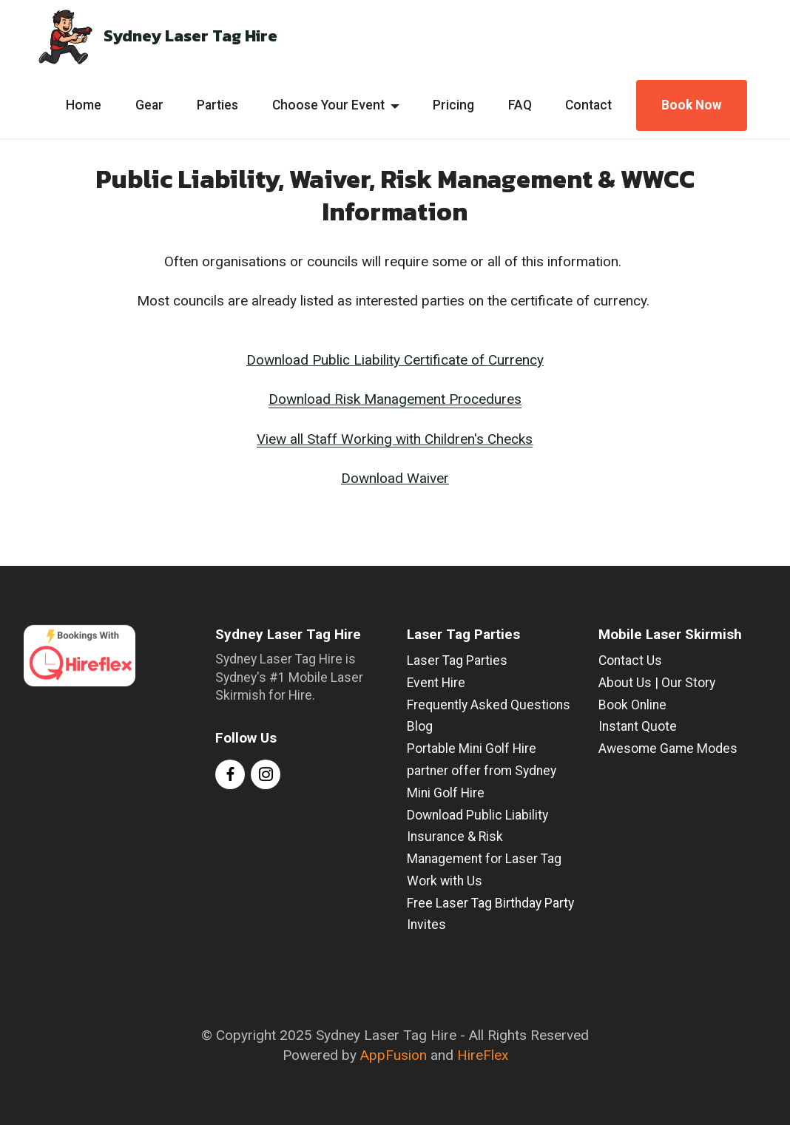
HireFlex (482, 1055)
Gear (149, 105)
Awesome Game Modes (667, 748)
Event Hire (436, 682)
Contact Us (630, 660)
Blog (420, 726)
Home (83, 105)
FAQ (520, 105)
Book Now (691, 105)
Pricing (453, 105)
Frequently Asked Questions (488, 704)
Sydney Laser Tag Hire (190, 36)
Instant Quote (637, 726)
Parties (217, 105)
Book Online (632, 704)
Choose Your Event (328, 105)
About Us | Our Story (656, 682)
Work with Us (444, 881)
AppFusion (393, 1055)
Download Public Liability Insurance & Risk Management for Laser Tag (484, 837)
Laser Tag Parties (457, 660)
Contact (588, 105)
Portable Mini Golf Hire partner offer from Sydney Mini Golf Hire (481, 770)
